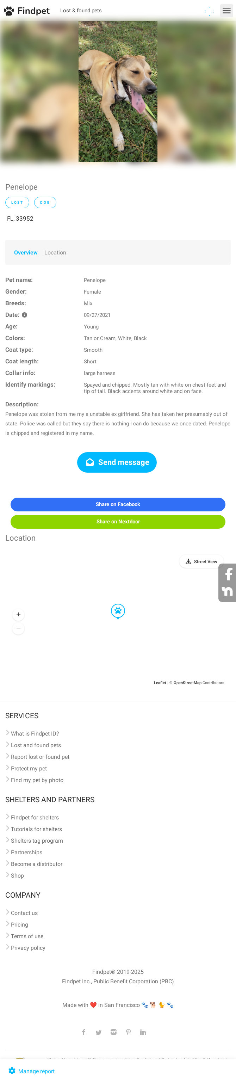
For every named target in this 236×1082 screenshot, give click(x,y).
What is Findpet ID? (35, 733)
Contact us (24, 913)
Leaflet (160, 683)
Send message (117, 462)
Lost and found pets (36, 745)
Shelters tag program (37, 840)
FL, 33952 (20, 218)
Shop (17, 875)
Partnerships (26, 852)
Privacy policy (28, 948)
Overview (26, 252)
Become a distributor (36, 864)
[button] (113, 604)
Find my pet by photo (37, 780)
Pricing (19, 924)
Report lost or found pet (40, 757)
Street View (205, 561)
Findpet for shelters (35, 817)
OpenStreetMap (187, 683)
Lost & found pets (81, 10)
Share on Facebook (118, 504)
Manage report (31, 1071)
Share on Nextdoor (118, 521)
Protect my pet (29, 768)
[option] (118, 91)
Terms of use (27, 936)
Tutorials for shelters (36, 829)
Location (55, 252)
